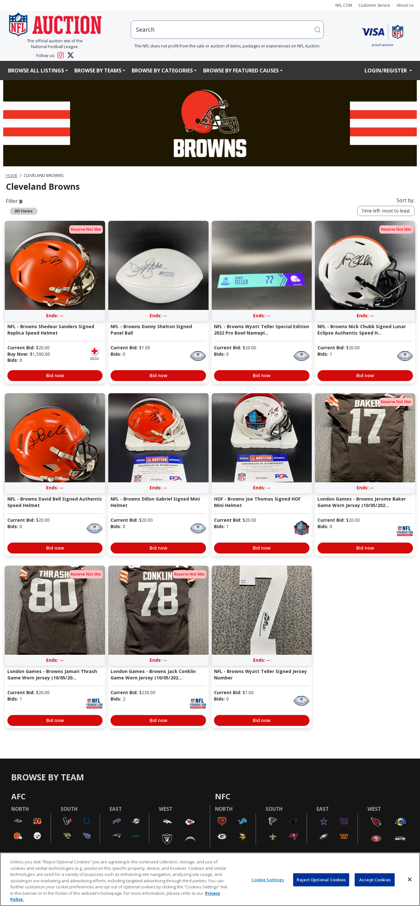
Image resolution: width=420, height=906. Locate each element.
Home (12, 175)
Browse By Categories (162, 70)
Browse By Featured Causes (241, 70)
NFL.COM (343, 5)
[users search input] (227, 30)
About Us (405, 5)
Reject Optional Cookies (321, 879)
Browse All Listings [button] (36, 70)
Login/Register (386, 70)
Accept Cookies (375, 879)
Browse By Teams (97, 70)
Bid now (55, 375)
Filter (14, 200)
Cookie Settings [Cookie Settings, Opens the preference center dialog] (267, 879)
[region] (210, 879)
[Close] (410, 879)
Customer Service (374, 5)
